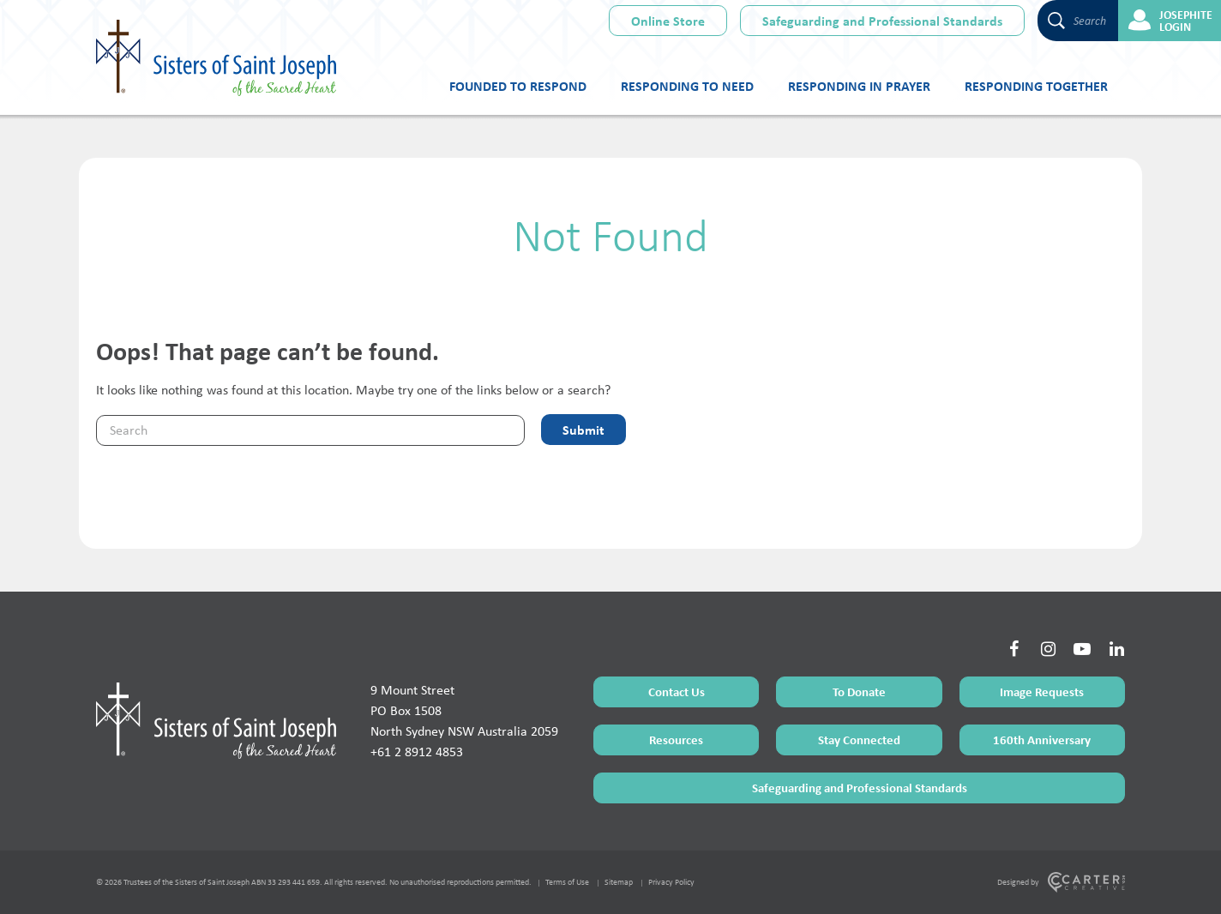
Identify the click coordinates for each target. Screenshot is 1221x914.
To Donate (859, 691)
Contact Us (676, 691)
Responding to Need (687, 85)
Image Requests (1042, 691)
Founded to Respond (517, 85)
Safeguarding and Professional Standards (882, 20)
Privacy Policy (671, 881)
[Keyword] (310, 430)
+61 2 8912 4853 (416, 752)
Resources (676, 740)
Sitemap (618, 881)
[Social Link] (1013, 649)
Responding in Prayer (859, 85)
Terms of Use (567, 881)
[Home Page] (216, 720)
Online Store (668, 20)
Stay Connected (859, 740)
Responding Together (1036, 85)
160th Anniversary (1042, 740)
